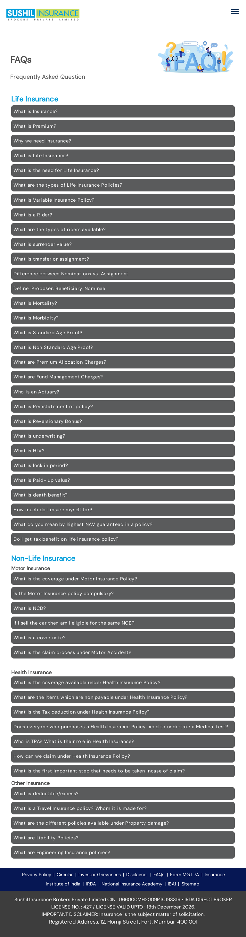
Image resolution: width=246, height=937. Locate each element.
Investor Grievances (100, 874)
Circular (65, 874)
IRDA (91, 884)
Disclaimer (137, 874)
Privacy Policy (36, 874)
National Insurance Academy (132, 884)
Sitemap (190, 884)
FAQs (158, 874)
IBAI (172, 884)
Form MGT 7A (185, 874)
